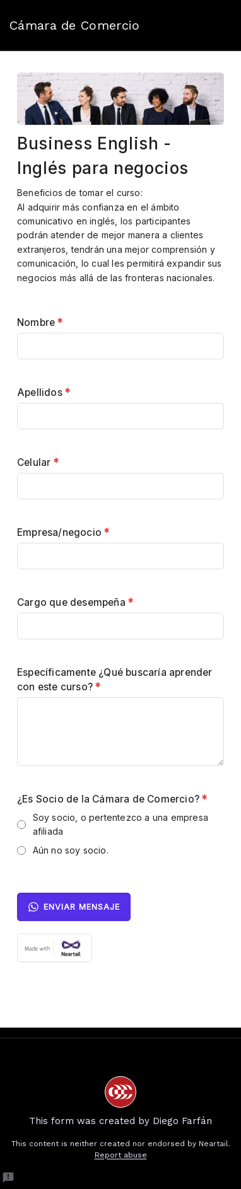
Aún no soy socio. (71, 850)
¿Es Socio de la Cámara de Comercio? (112, 799)
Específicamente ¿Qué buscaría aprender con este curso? (115, 679)
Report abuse (121, 1155)
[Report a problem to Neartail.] (8, 1177)
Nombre (40, 322)
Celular (38, 462)
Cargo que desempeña (75, 602)
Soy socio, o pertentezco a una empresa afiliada (121, 824)
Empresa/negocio (63, 532)
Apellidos (43, 392)
